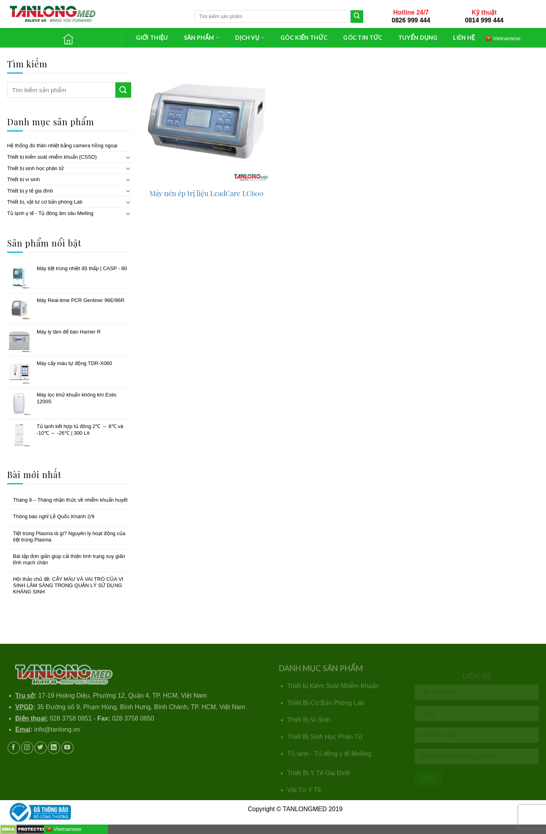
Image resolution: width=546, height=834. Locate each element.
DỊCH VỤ (250, 37)
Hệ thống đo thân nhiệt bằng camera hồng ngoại (62, 145)
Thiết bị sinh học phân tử (35, 168)
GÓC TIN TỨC (362, 37)
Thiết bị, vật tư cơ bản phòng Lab (44, 202)
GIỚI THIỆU (152, 37)
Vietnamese (64, 829)
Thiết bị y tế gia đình (30, 191)
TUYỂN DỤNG (418, 37)
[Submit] (357, 16)
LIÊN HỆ (464, 37)
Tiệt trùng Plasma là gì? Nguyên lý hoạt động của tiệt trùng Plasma (69, 536)
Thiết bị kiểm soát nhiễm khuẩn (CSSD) (52, 157)
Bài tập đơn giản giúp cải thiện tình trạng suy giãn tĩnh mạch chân (69, 559)
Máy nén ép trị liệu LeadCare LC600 (206, 193)
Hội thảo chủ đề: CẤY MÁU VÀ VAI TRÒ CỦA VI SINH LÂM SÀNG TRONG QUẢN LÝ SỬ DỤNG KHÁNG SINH (68, 585)
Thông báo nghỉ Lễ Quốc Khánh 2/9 (54, 516)
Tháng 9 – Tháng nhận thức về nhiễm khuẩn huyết (70, 500)
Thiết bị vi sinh (23, 179)
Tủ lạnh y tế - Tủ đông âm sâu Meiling (50, 213)
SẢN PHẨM (201, 37)
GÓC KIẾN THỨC (303, 37)
